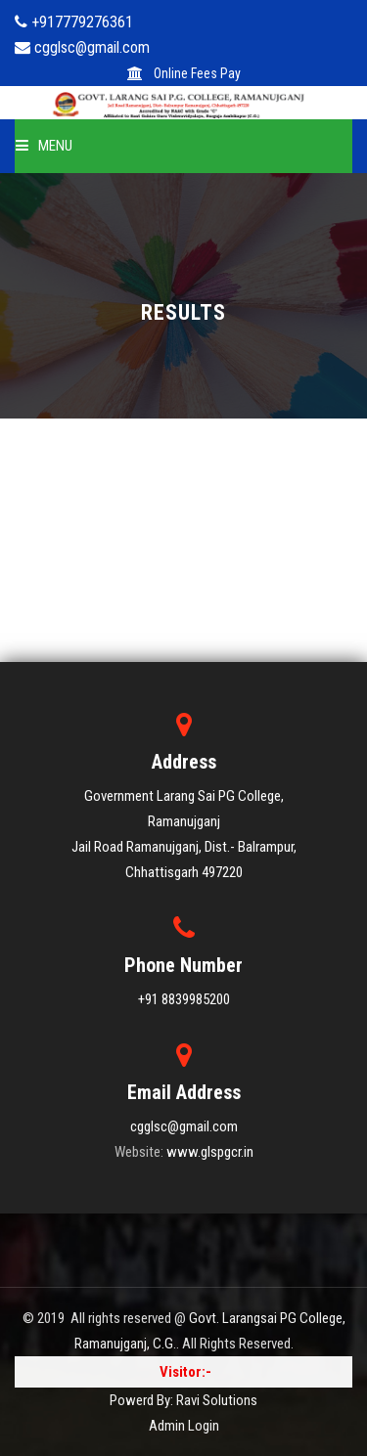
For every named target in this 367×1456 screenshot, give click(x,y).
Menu (44, 145)
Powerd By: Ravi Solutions (183, 1400)
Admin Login (184, 1425)
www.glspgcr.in (209, 1152)
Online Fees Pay (184, 73)
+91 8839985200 (184, 999)
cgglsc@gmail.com (184, 1126)
